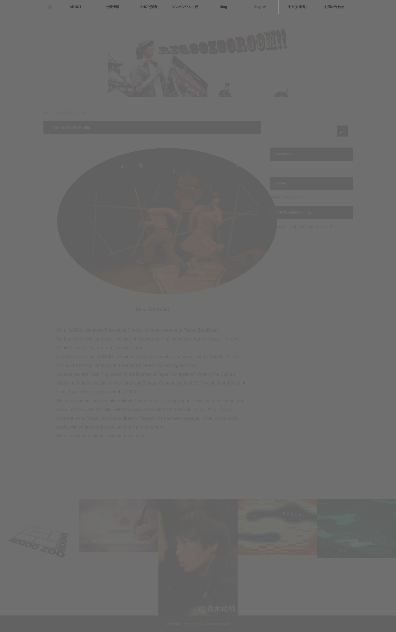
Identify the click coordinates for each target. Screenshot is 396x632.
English (260, 7)
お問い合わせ (334, 7)
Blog (223, 7)
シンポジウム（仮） (186, 7)
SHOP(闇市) (149, 7)
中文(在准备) (297, 7)
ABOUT (75, 7)
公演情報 (112, 7)
